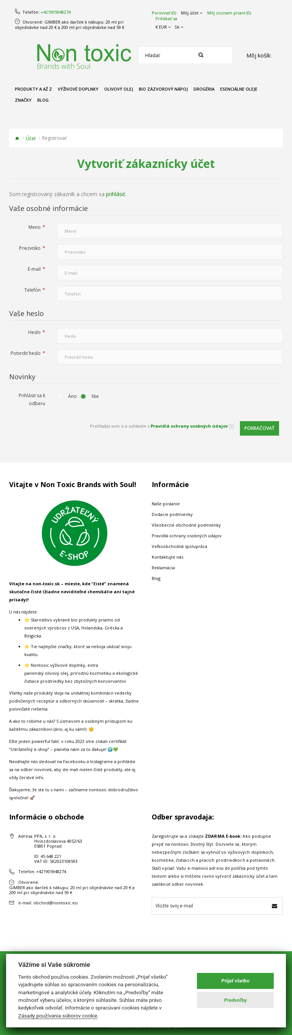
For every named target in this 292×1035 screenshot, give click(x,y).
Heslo (34, 332)
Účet (31, 138)
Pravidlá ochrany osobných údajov (187, 535)
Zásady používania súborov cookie (57, 1016)
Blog (156, 578)
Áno (72, 396)
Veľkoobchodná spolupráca (179, 546)
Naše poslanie (166, 503)
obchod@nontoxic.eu (55, 903)
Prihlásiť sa (166, 18)
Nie (95, 396)
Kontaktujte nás (167, 557)
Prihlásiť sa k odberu (32, 399)
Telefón (32, 290)
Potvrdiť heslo (26, 353)
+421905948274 (56, 12)
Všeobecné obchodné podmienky (186, 525)
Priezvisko (30, 248)
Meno (35, 227)
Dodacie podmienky (172, 514)
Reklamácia (163, 567)
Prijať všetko (235, 981)
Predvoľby (235, 1000)
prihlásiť (115, 194)
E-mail (34, 269)
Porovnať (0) (164, 13)
